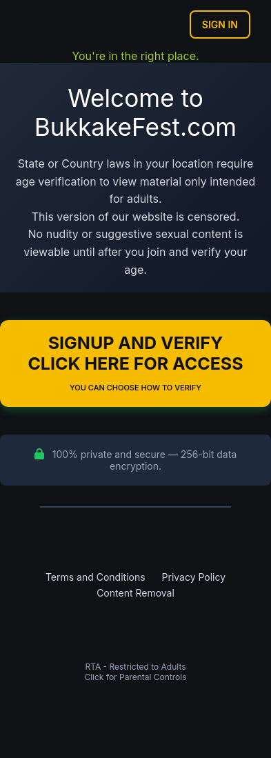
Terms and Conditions (95, 577)
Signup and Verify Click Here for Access (135, 362)
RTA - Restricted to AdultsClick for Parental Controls (135, 671)
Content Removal (135, 593)
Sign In (220, 24)
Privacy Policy (194, 577)
